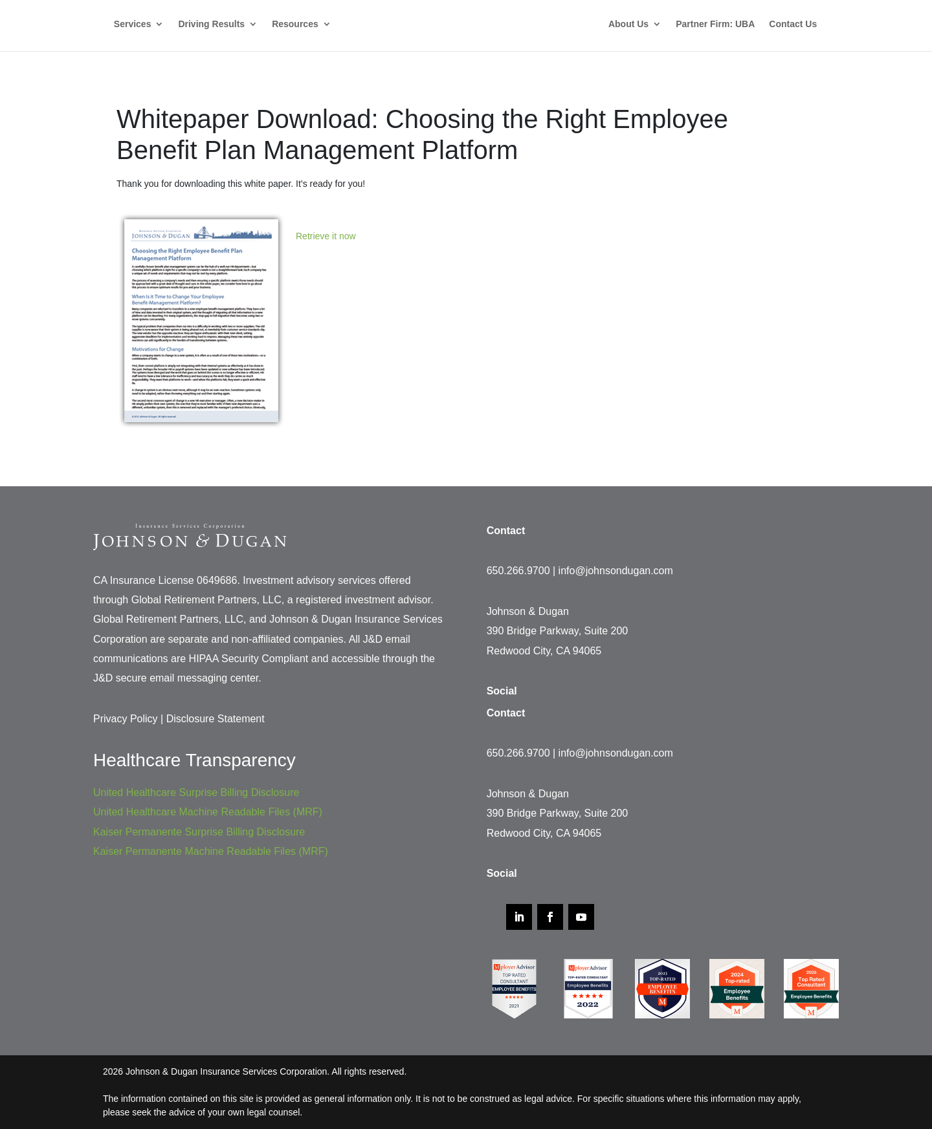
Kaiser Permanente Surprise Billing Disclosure (199, 831)
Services (132, 24)
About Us (628, 24)
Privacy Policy (125, 718)
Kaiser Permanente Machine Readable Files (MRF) (210, 851)
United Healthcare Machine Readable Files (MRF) (207, 811)
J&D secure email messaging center (175, 677)
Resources (295, 24)
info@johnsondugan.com (616, 570)
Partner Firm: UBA (715, 24)
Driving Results (211, 24)
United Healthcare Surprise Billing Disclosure (196, 792)
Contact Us (793, 24)
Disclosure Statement (215, 718)
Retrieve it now (326, 236)
